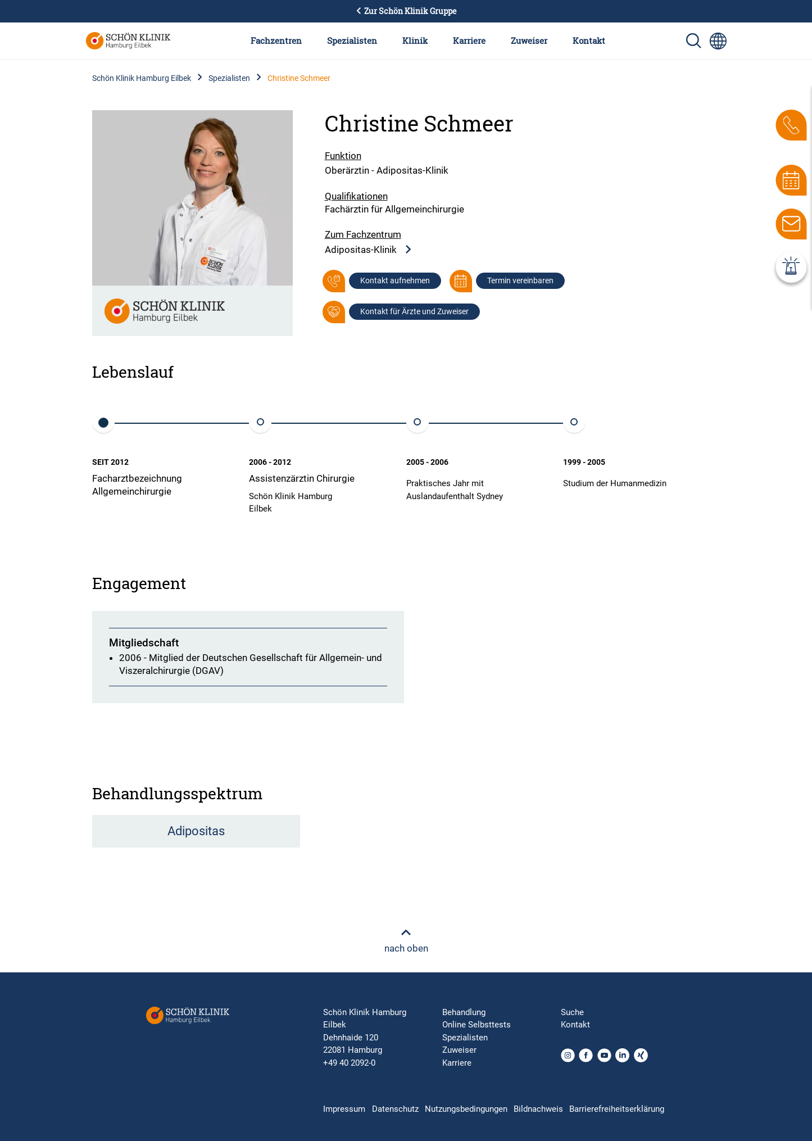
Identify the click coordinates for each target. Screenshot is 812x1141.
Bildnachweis (538, 1109)
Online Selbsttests (476, 1025)
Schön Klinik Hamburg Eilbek (141, 78)
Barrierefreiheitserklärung (616, 1109)
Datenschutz (395, 1109)
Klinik (415, 40)
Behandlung (464, 1012)
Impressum (344, 1109)
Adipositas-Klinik (368, 250)
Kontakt (589, 40)
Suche (572, 1012)
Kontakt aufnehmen (395, 280)
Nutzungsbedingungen (466, 1109)
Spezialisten (352, 40)
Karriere (469, 40)
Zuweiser (529, 40)
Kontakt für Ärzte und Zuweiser (414, 311)
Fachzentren (276, 40)
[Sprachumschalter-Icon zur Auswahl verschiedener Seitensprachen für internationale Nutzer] (718, 41)
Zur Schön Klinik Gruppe (406, 11)
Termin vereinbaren (520, 280)
